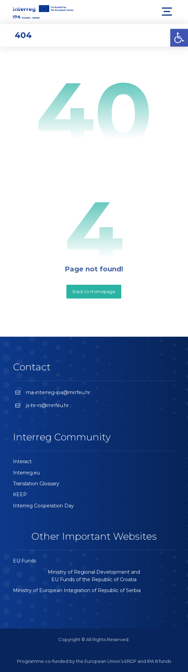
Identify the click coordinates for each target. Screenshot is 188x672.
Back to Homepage (94, 291)
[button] (179, 38)
